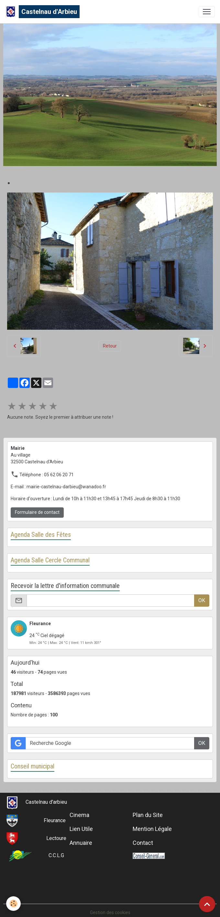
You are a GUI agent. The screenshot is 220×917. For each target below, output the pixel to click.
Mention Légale (152, 828)
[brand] (42, 11)
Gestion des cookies (110, 912)
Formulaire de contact (37, 512)
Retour (110, 345)
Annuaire (81, 842)
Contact (143, 842)
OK (201, 600)
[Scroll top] (207, 904)
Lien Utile (81, 828)
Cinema (79, 815)
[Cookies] (13, 903)
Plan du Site (148, 815)
